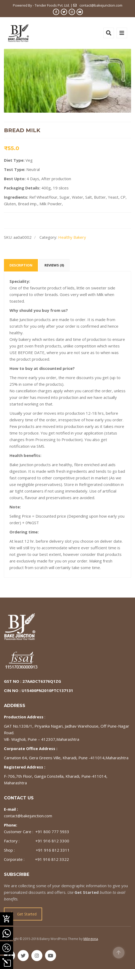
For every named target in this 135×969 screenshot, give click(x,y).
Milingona (90, 939)
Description (20, 265)
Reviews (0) (54, 265)
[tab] (21, 265)
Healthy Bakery (72, 237)
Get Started (23, 914)
